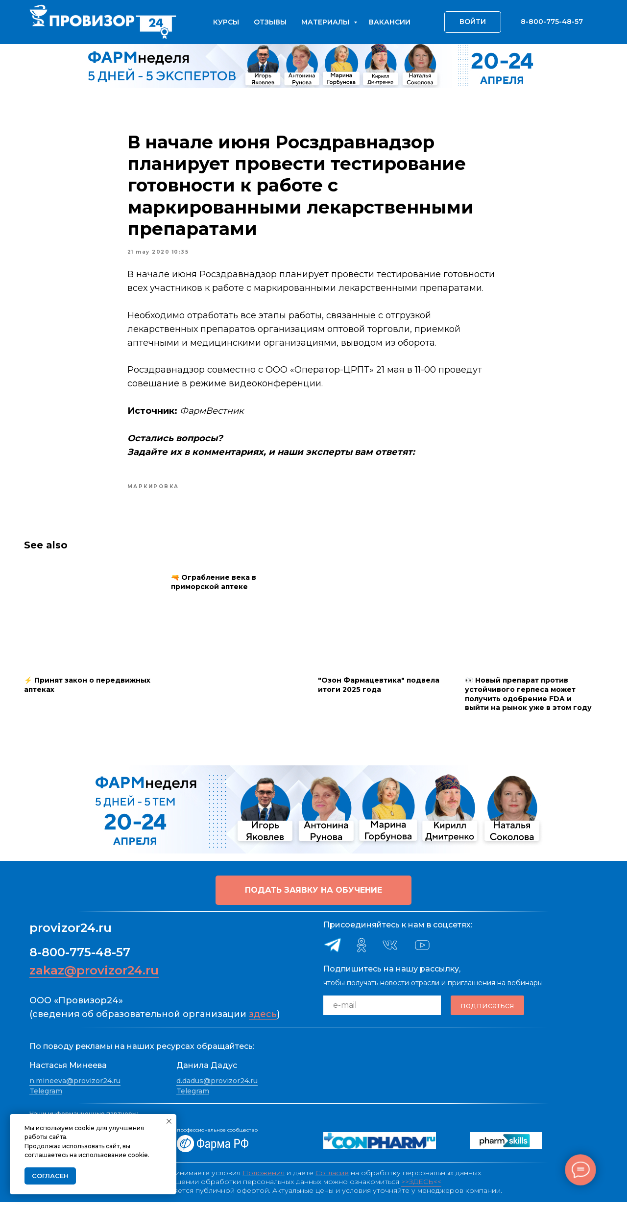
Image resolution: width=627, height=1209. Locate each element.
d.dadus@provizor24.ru (217, 1087)
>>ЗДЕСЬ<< (421, 1188)
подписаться (487, 1012)
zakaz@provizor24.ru (94, 977)
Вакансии (389, 22)
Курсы (226, 22)
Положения (263, 1179)
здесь (263, 1021)
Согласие (332, 1179)
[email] (382, 1012)
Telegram (45, 1097)
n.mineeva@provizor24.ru (75, 1087)
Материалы (326, 22)
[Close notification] (169, 1121)
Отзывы (270, 22)
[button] (313, 897)
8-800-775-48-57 (79, 959)
